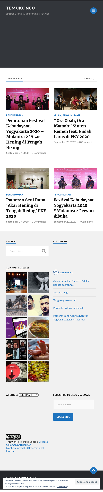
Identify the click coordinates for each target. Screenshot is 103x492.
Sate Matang (60, 295)
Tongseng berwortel (64, 302)
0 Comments (39, 154)
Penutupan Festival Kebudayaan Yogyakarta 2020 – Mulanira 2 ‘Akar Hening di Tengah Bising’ (26, 135)
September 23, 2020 (17, 224)
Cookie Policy (62, 486)
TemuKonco (21, 7)
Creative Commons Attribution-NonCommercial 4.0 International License (27, 449)
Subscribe (63, 419)
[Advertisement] (51, 45)
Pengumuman (15, 115)
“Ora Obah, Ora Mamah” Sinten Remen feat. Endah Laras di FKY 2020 (73, 129)
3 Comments (86, 224)
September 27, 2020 (17, 154)
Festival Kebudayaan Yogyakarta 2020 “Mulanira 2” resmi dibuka (75, 210)
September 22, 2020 (65, 224)
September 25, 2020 (65, 143)
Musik (57, 115)
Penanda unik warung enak (68, 310)
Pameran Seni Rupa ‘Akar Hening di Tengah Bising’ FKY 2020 (26, 210)
